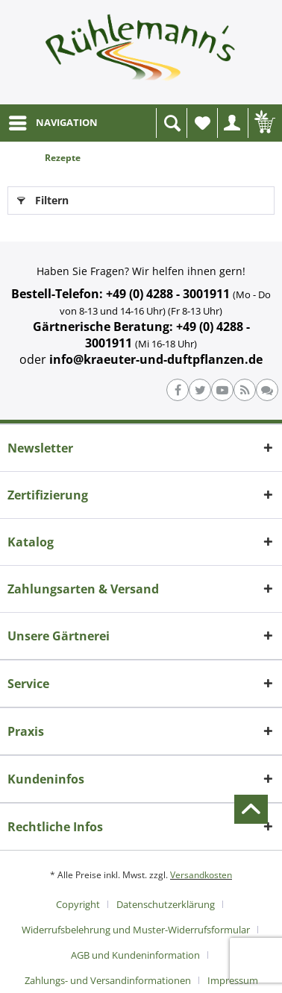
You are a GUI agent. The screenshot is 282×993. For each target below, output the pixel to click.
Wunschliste (206, 127)
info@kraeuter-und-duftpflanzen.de (156, 359)
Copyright (78, 904)
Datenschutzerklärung (165, 904)
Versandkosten (201, 875)
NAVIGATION (53, 120)
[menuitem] (52, 123)
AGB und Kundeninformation (135, 955)
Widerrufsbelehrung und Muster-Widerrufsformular (136, 929)
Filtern (43, 198)
